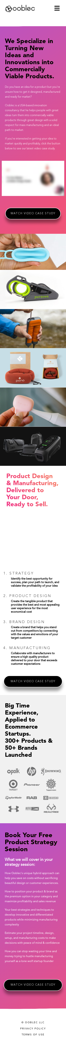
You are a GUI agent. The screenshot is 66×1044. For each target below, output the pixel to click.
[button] (59, 8)
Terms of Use (33, 1034)
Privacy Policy (33, 1028)
